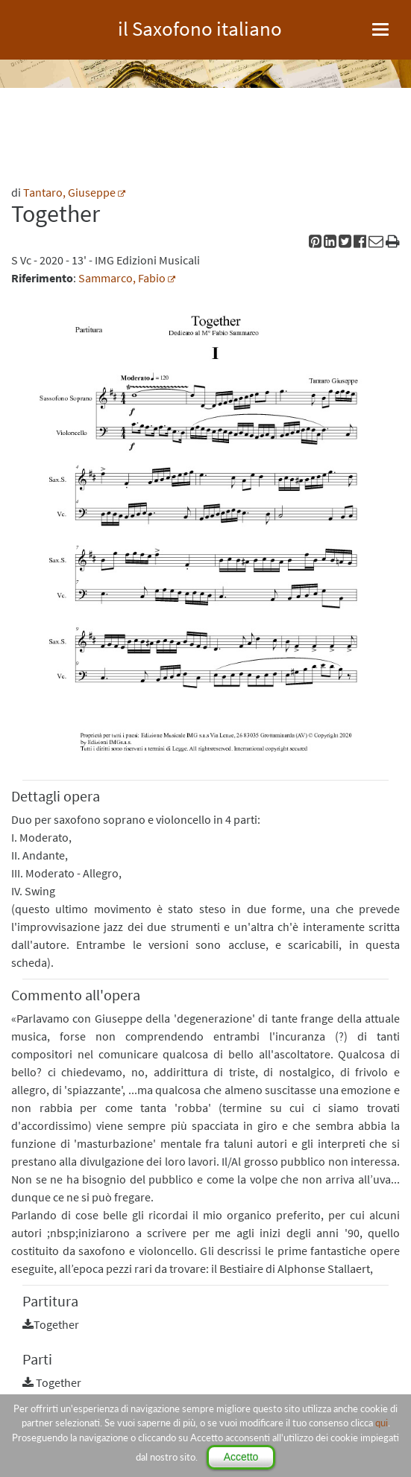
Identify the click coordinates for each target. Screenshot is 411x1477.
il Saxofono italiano (200, 26)
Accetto (241, 1457)
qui (381, 1423)
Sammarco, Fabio (122, 277)
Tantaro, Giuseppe (69, 192)
